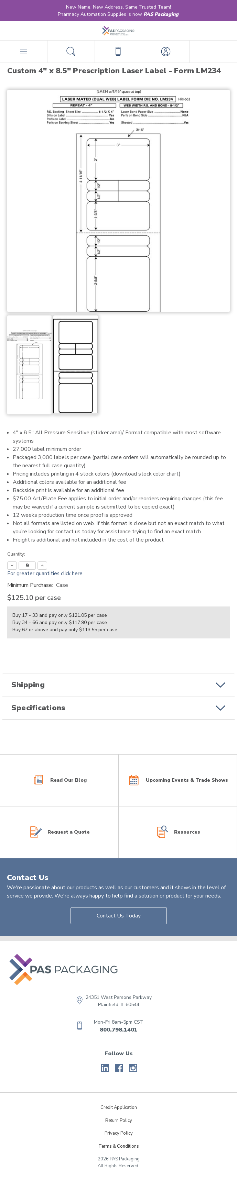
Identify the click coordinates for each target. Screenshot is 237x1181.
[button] (118, 685)
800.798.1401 (119, 1030)
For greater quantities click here (45, 573)
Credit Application (118, 1107)
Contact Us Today (119, 916)
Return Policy (118, 1120)
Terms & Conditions (118, 1146)
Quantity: (16, 554)
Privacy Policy (119, 1133)
